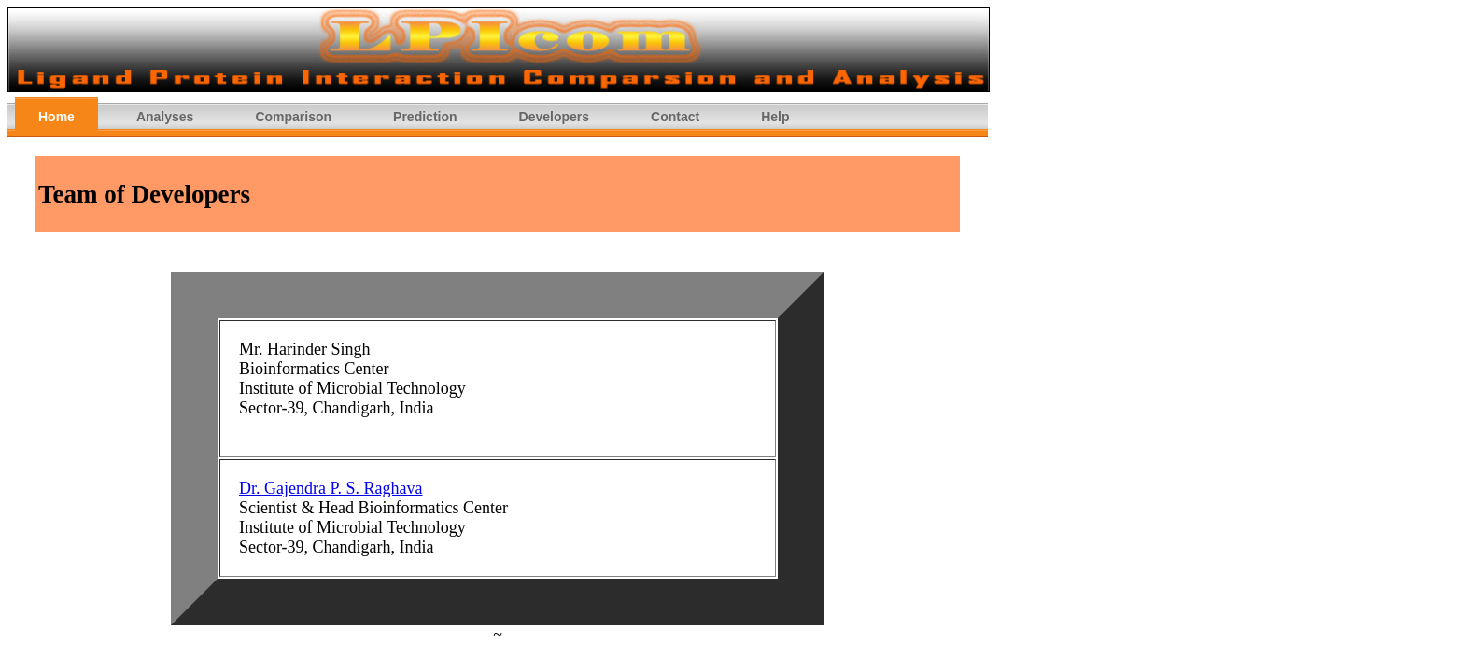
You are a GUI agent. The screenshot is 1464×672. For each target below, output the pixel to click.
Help (775, 116)
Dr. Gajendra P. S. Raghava (330, 488)
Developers (554, 116)
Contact (675, 116)
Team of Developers (144, 194)
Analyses (164, 116)
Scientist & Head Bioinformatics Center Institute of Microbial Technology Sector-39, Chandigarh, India (373, 527)
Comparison (293, 116)
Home (56, 116)
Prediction (425, 116)
